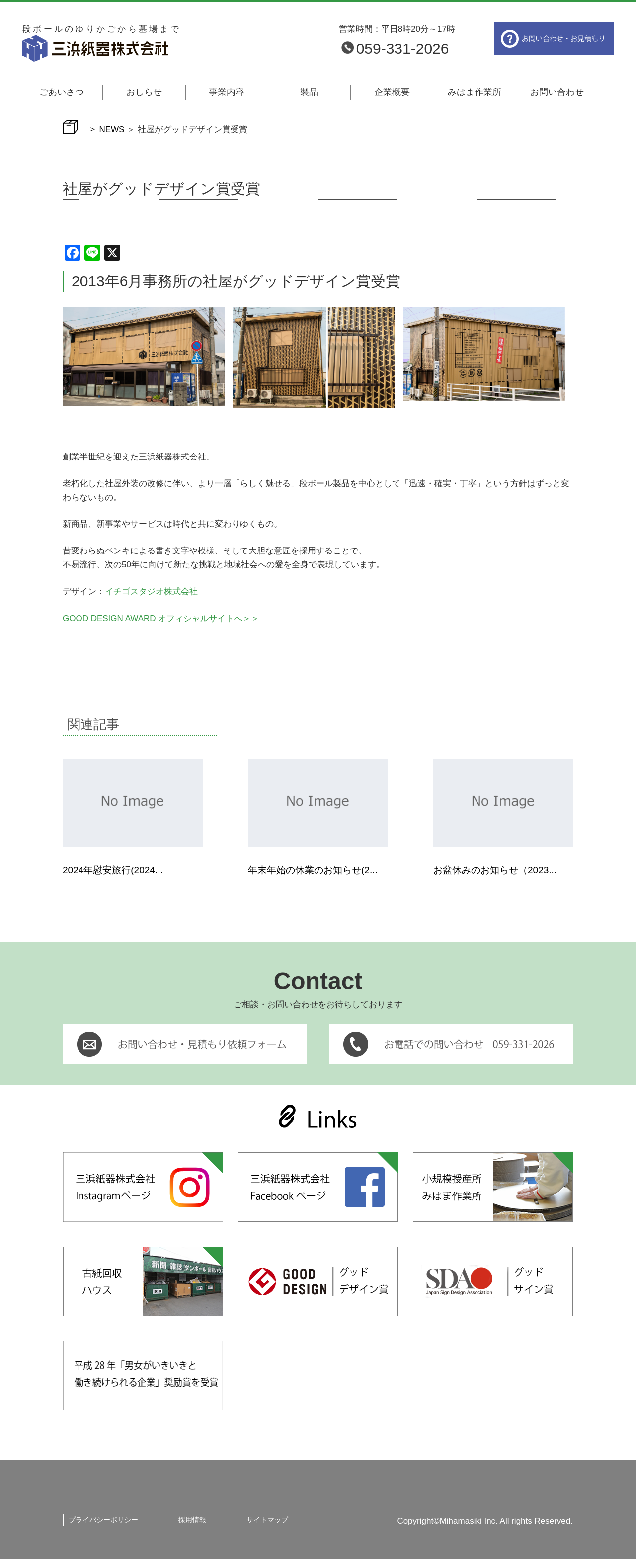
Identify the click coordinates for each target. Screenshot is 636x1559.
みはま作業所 (474, 92)
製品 (309, 92)
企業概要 (392, 92)
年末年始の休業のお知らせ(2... (313, 870)
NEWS (111, 129)
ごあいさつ (61, 92)
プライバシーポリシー (103, 1520)
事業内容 (226, 92)
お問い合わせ (557, 92)
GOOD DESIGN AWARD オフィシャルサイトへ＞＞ (161, 618)
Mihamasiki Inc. (469, 1521)
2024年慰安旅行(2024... (113, 870)
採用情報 (192, 1520)
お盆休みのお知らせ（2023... (494, 870)
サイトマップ (267, 1520)
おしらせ (144, 92)
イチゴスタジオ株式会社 (151, 591)
